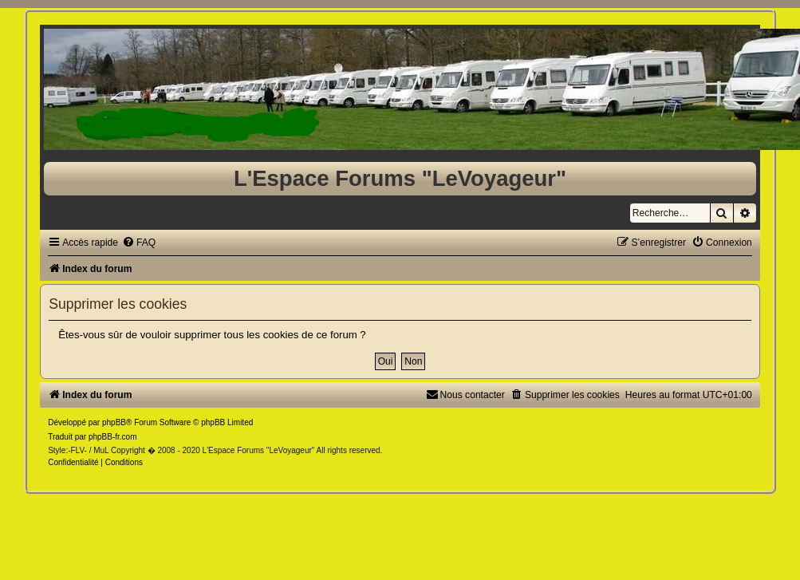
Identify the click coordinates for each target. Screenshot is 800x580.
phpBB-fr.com (113, 436)
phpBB (114, 422)
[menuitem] (139, 242)
